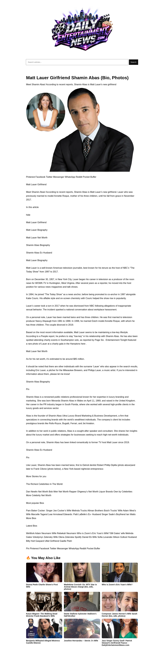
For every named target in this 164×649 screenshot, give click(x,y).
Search (133, 62)
